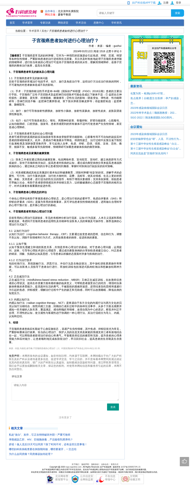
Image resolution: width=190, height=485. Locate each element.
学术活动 (81, 22)
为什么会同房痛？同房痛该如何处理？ (31, 454)
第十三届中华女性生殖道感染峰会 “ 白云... (154, 143)
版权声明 (85, 464)
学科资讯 (116, 22)
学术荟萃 (27, 22)
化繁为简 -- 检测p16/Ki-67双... (147, 93)
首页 (12, 22)
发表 (113, 407)
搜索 (177, 13)
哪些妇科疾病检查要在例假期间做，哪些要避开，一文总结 (42, 449)
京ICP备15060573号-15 (130, 467)
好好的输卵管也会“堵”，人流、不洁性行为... (155, 138)
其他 (44, 30)
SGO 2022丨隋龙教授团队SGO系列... (152, 117)
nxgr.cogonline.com (73, 467)
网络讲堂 (63, 22)
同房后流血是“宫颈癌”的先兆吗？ (149, 153)
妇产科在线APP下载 (144, 2)
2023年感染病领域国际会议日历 (148, 107)
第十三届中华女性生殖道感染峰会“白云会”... (155, 148)
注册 (165, 2)
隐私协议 (95, 464)
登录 (178, 2)
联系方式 (114, 464)
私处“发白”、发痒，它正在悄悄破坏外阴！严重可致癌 (39, 434)
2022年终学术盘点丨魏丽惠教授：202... (153, 112)
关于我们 (75, 464)
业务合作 (105, 464)
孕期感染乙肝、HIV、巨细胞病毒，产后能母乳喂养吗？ (41, 439)
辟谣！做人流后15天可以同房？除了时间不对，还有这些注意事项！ (48, 444)
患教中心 (99, 22)
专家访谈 (45, 22)
